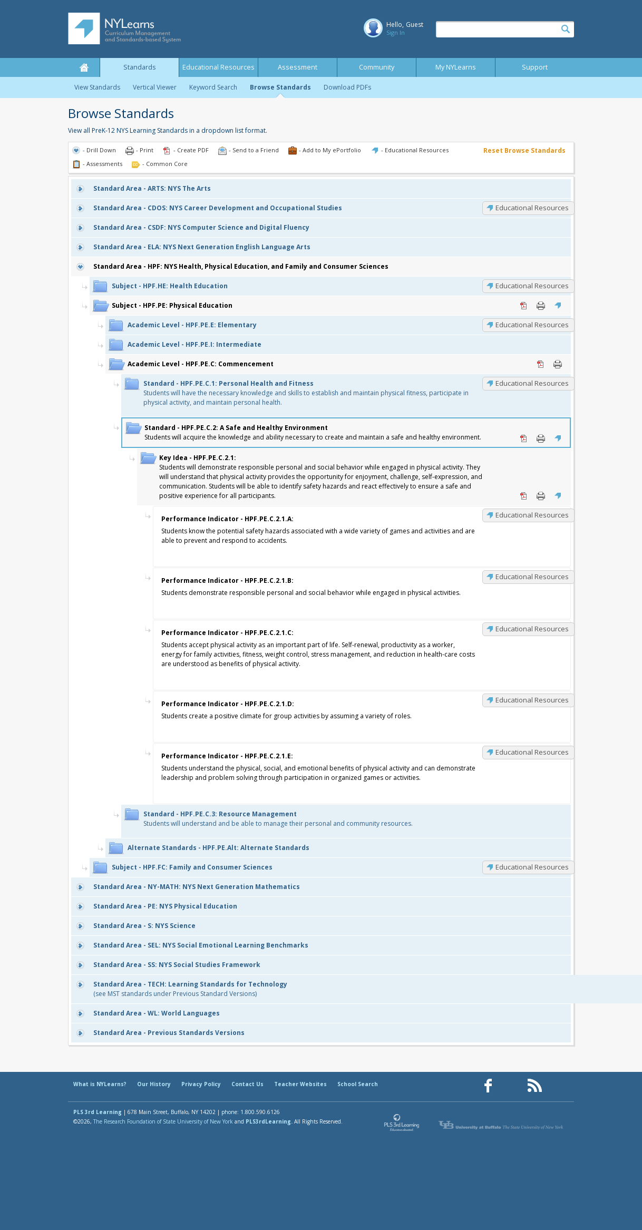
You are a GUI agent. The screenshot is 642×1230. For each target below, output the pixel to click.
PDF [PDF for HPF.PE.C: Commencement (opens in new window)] (540, 364)
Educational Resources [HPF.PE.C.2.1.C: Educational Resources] (532, 628)
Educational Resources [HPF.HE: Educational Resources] (532, 285)
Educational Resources (218, 67)
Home (84, 67)
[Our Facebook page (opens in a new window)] (488, 1086)
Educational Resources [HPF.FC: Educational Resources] (532, 867)
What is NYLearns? (100, 1084)
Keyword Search (213, 87)
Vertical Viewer (155, 87)
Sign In (395, 32)
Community (376, 67)
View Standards (97, 87)
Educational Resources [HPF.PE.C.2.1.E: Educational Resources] (532, 752)
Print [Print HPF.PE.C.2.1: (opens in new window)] (540, 496)
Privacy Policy (201, 1084)
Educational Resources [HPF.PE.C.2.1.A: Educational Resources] (532, 515)
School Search (357, 1084)
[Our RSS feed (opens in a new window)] (534, 1086)
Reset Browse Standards (524, 150)
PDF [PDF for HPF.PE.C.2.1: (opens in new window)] (524, 496)
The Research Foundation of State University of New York (163, 1121)
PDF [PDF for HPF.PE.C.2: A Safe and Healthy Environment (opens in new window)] (524, 438)
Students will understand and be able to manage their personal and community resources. (278, 818)
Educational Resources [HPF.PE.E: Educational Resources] (532, 324)
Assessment (297, 67)
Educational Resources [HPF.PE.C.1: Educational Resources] (532, 383)
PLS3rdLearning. (269, 1121)
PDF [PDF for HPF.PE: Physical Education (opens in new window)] (524, 305)
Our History (154, 1084)
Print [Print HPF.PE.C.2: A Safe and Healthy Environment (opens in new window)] (540, 438)
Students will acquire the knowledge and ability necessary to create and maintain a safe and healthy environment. (312, 432)
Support (535, 67)
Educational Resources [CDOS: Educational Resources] (532, 207)
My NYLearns (455, 67)
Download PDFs (347, 87)
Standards (139, 67)
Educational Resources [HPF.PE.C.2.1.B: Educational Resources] (532, 576)
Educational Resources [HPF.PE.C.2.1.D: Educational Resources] (532, 700)
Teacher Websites (300, 1084)
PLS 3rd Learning (97, 1112)
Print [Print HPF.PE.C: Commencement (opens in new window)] (557, 364)
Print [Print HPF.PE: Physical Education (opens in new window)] (540, 305)
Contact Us (247, 1084)
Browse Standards (280, 87)
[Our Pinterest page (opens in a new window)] (511, 1086)
